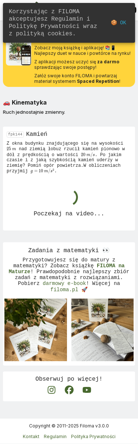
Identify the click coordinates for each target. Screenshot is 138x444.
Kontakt (31, 437)
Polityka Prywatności (93, 437)
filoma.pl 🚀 (69, 298)
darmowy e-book (64, 291)
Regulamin (55, 437)
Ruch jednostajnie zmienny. (34, 112)
